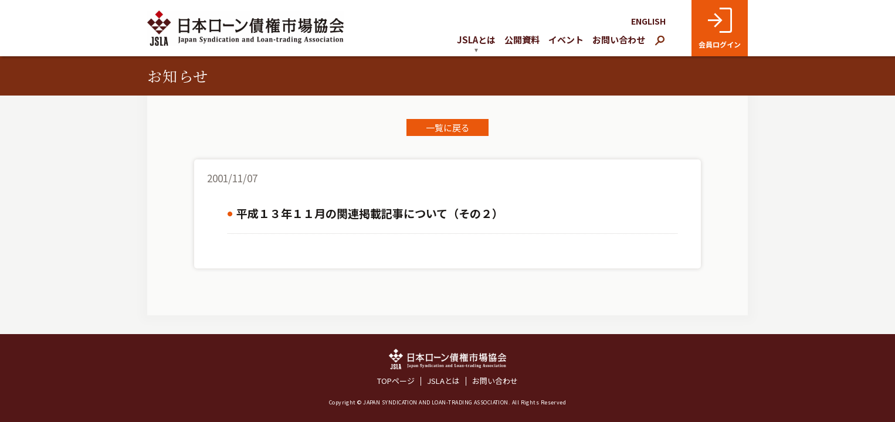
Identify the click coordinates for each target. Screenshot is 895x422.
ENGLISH (648, 21)
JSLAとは (443, 381)
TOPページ (396, 381)
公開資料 (522, 40)
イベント (566, 40)
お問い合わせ (618, 40)
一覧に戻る (448, 127)
